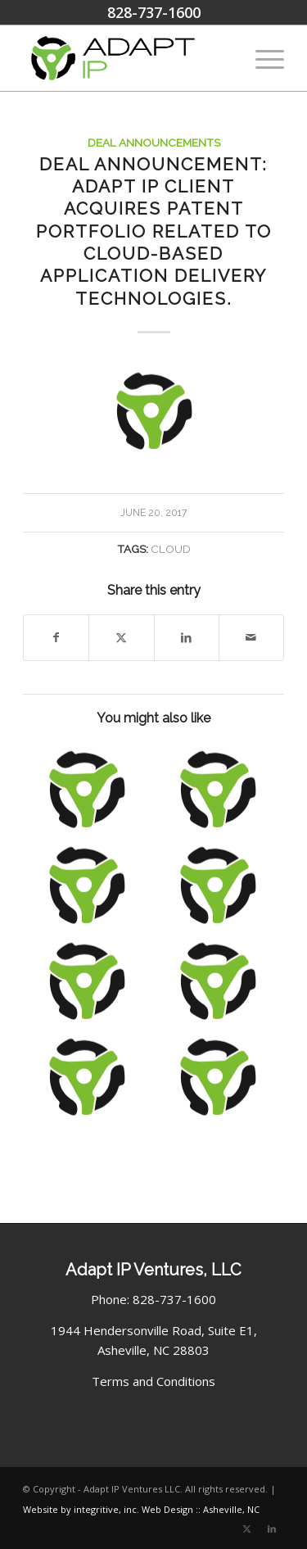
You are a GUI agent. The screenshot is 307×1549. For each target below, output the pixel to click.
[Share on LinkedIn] (187, 637)
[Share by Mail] (251, 637)
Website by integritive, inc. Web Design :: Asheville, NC (141, 1509)
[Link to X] (247, 1528)
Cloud (171, 548)
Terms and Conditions (153, 1381)
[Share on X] (121, 637)
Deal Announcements (154, 142)
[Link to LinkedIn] (272, 1528)
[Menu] (261, 58)
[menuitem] (261, 58)
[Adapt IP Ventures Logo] (127, 58)
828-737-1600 (154, 12)
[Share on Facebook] (56, 637)
